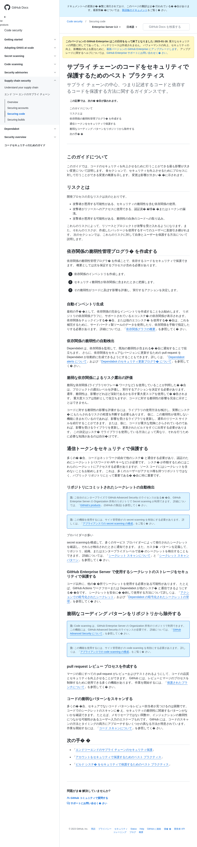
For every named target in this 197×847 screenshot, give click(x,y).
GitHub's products (90, 505)
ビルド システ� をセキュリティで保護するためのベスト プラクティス (122, 764)
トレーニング (119, 832)
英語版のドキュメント (134, 10)
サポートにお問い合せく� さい (87, 803)
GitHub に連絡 (154, 829)
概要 (141, 832)
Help (142, 829)
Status (133, 829)
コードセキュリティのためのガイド (24, 145)
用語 (93, 829)
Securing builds (16, 119)
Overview (12, 102)
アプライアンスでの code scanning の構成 (104, 651)
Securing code (16, 113)
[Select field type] (106, 27)
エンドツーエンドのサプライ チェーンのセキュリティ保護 (114, 749)
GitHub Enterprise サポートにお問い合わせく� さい (137, 52)
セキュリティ (121, 829)
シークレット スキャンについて (129, 555)
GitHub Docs (20, 7)
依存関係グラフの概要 (140, 329)
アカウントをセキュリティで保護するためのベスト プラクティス (118, 757)
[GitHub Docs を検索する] (166, 26)
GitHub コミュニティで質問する (87, 797)
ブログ (132, 832)
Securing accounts (17, 107)
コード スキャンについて (115, 728)
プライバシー (104, 829)
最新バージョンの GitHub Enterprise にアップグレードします (142, 49)
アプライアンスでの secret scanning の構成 (108, 523)
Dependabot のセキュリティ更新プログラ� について (136, 361)
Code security (13, 30)
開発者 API (179, 829)
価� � (167, 829)
